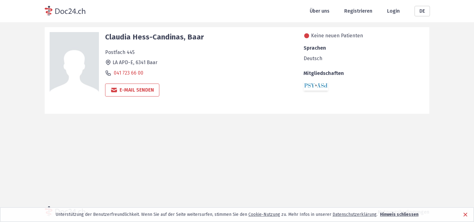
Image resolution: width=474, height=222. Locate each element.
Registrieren (358, 11)
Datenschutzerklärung (355, 214)
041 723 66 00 (128, 73)
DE (422, 11)
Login (393, 11)
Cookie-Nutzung (264, 214)
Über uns (319, 11)
